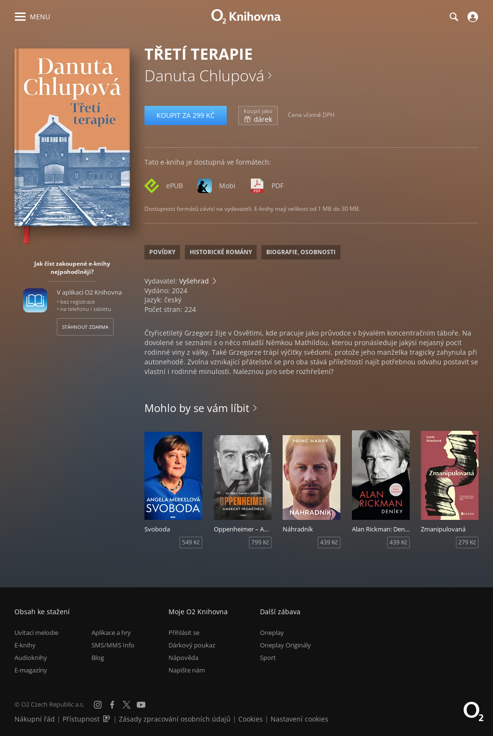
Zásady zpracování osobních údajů (175, 718)
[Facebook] (112, 704)
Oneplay (272, 632)
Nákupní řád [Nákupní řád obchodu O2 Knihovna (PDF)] (34, 718)
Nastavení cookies (299, 718)
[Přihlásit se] (471, 17)
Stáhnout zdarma (85, 326)
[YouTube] (141, 704)
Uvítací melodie (36, 632)
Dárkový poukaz (192, 645)
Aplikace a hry (111, 632)
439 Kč (329, 542)
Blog (97, 657)
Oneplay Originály (285, 645)
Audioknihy (30, 657)
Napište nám (187, 670)
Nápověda (183, 657)
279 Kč (467, 542)
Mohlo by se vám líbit (196, 407)
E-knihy (25, 645)
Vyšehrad (194, 280)
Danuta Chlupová (204, 75)
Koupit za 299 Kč (185, 115)
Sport (268, 657)
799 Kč (260, 542)
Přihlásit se (184, 632)
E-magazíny (30, 670)
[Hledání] (453, 17)
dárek (258, 115)
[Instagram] (98, 704)
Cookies (250, 718)
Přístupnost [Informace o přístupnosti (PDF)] (81, 718)
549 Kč (191, 542)
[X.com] (126, 704)
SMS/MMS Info (112, 645)
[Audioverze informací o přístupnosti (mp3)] (107, 718)
